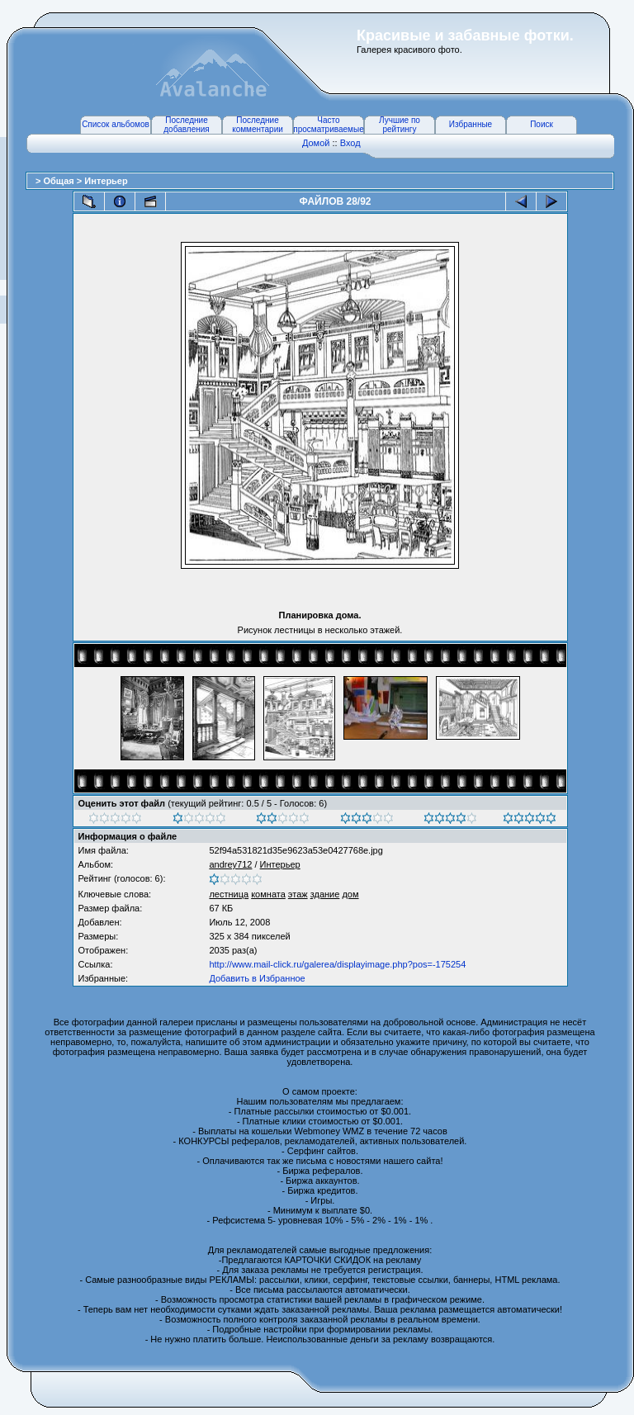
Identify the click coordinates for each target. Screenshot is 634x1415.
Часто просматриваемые (328, 125)
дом (350, 894)
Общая (59, 181)
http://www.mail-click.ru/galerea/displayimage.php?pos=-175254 (337, 964)
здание (325, 894)
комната (268, 894)
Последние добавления (186, 125)
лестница (228, 894)
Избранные (470, 124)
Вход (350, 143)
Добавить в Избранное (257, 978)
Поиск (541, 124)
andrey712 (230, 864)
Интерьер (105, 181)
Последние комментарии (257, 125)
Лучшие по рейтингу (399, 125)
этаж (298, 894)
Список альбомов (115, 124)
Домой (316, 143)
